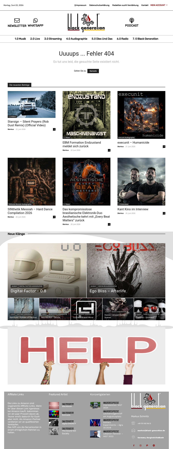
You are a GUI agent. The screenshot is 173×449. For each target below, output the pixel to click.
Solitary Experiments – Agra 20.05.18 (113, 425)
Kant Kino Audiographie (25, 314)
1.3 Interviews (123, 204)
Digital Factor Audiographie (30, 286)
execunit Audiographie (126, 137)
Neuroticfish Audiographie (57, 314)
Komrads (66, 415)
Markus (11, 129)
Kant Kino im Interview (132, 209)
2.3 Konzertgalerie (111, 403)
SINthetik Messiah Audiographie (20, 204)
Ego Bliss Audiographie (107, 286)
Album (14, 286)
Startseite (93, 71)
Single (44, 314)
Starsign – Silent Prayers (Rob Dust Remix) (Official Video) (28, 123)
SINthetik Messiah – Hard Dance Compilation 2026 (30, 211)
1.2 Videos (12, 117)
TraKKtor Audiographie (151, 314)
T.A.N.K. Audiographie (87, 314)
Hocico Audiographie (119, 312)
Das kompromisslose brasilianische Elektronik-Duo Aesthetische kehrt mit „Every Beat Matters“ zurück (86, 214)
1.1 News (66, 137)
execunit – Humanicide (133, 142)
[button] (6, 442)
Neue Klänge (16, 234)
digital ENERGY (69, 423)
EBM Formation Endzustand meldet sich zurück (82, 144)
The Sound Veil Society (69, 432)
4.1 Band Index (68, 404)
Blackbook (67, 406)
